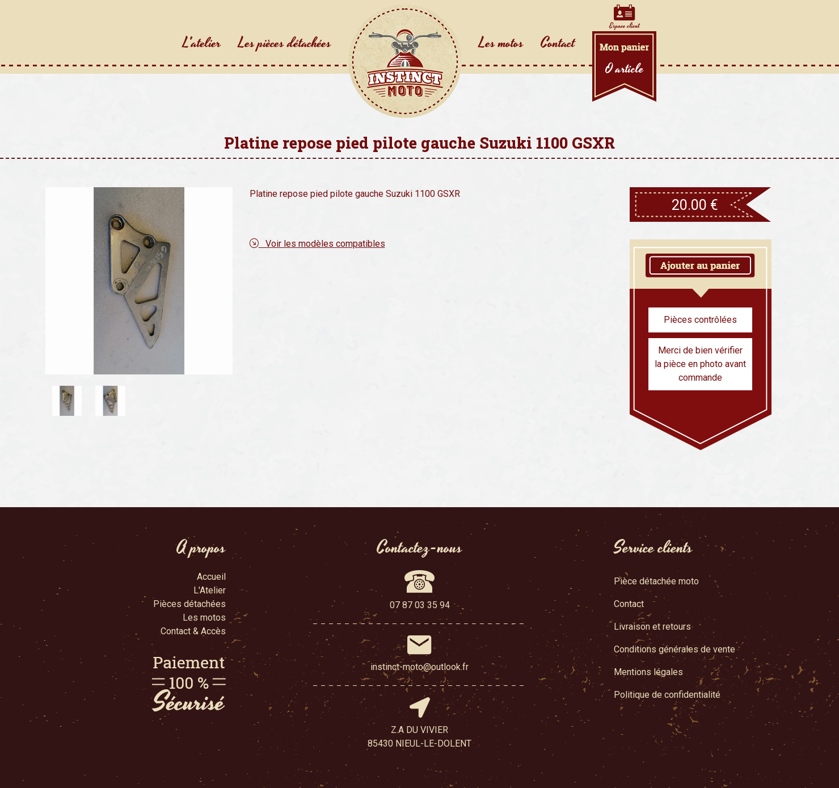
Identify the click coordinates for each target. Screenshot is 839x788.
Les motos (501, 43)
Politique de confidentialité (667, 694)
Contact (558, 43)
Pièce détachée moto (656, 581)
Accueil (211, 576)
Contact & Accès (193, 631)
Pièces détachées (189, 604)
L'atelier (202, 43)
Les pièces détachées (284, 43)
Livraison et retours (652, 626)
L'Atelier (209, 590)
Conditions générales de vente (674, 649)
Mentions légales (648, 672)
